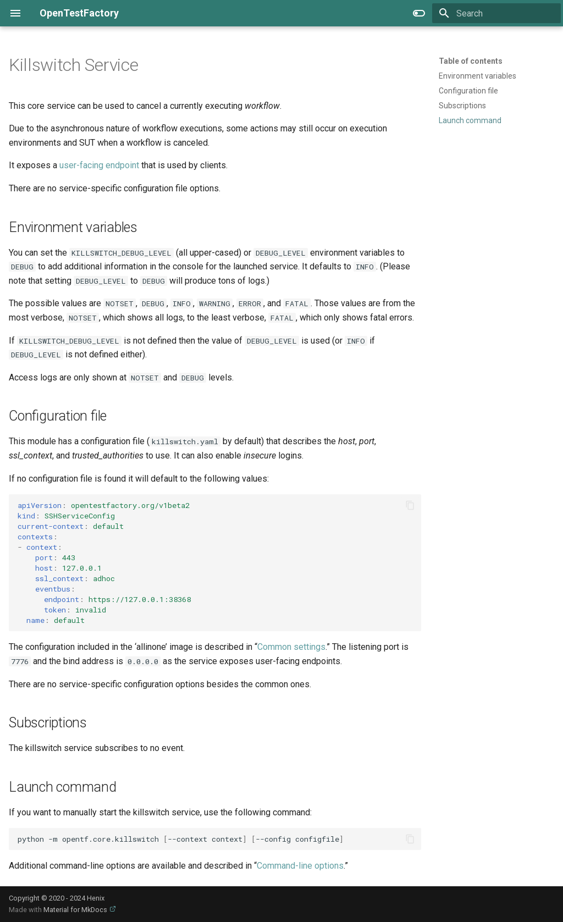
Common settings (291, 647)
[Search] (496, 13)
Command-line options (300, 865)
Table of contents (471, 61)
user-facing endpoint (99, 165)
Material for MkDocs (76, 910)
